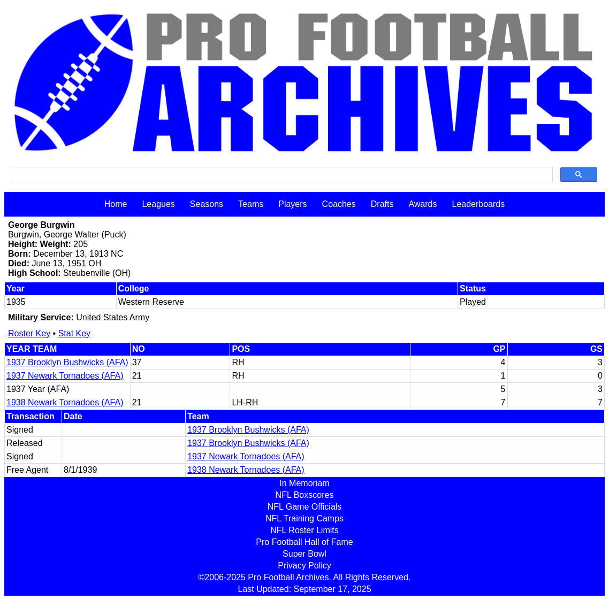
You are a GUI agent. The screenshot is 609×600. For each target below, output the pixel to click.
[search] (281, 175)
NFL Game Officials (305, 506)
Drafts (382, 204)
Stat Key (74, 333)
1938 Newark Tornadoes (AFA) (64, 402)
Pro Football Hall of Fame (304, 542)
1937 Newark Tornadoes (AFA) (64, 375)
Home (115, 204)
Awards (422, 204)
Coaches (339, 204)
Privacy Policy (304, 565)
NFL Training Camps (304, 518)
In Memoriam (304, 483)
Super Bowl (304, 553)
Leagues (158, 204)
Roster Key (29, 333)
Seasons (206, 204)
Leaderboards (478, 204)
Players (292, 204)
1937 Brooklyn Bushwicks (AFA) (67, 362)
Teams (250, 204)
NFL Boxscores (305, 494)
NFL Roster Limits (304, 530)
